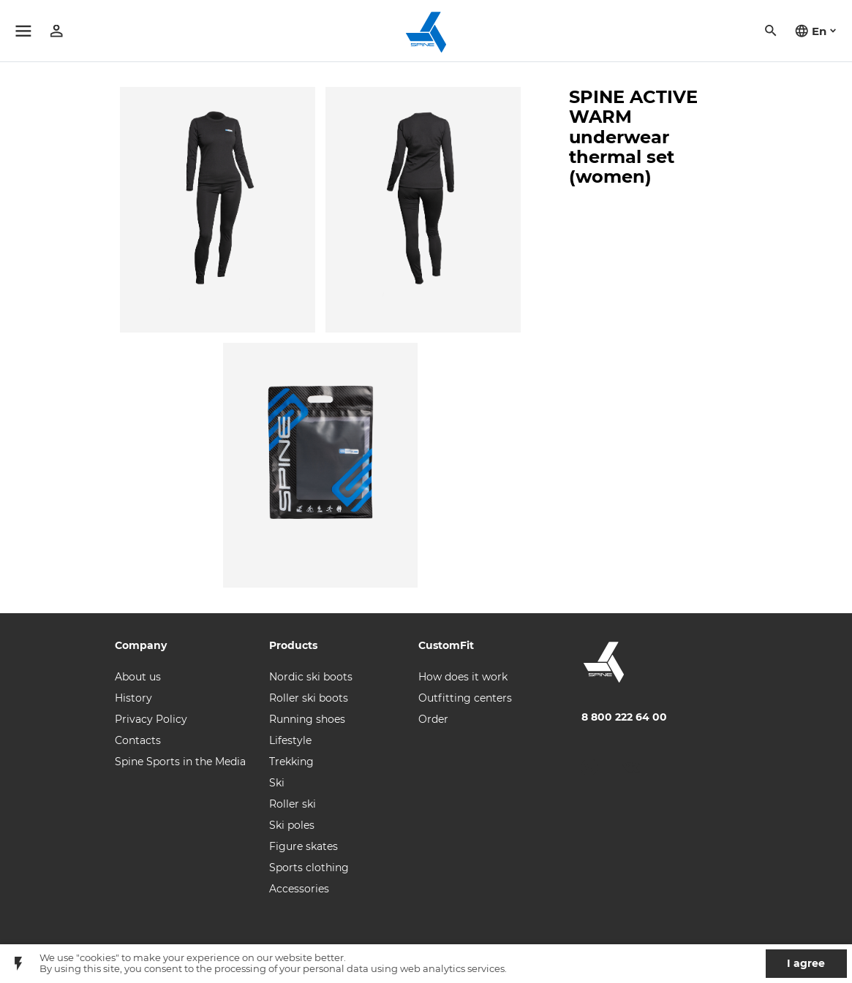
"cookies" (97, 957)
